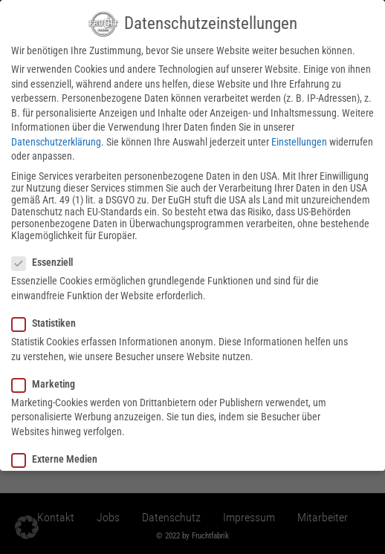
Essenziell (46, 256)
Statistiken (48, 317)
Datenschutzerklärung (56, 136)
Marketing (48, 377)
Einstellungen (299, 136)
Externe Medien (59, 453)
